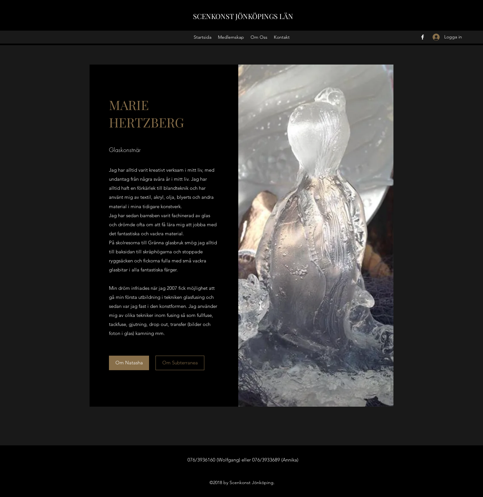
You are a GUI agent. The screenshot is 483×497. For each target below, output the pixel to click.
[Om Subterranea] (180, 363)
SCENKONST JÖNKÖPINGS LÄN (243, 16)
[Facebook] (422, 37)
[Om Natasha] (129, 363)
